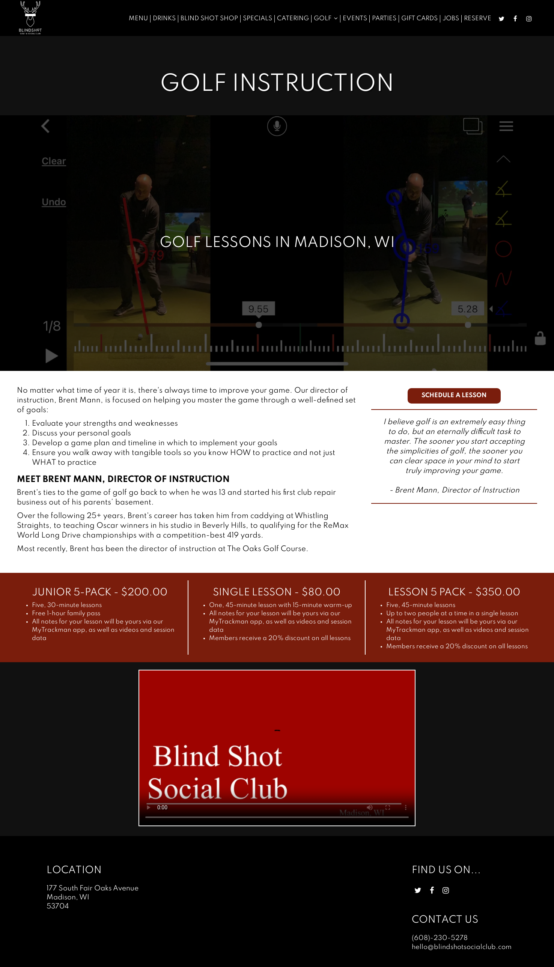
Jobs (450, 18)
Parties (383, 18)
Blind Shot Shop (208, 18)
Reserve (477, 18)
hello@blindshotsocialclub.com (461, 947)
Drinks (163, 18)
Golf (325, 18)
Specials (256, 18)
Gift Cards (418, 18)
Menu (137, 18)
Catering (292, 18)
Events (354, 18)
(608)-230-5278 (438, 938)
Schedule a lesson (454, 395)
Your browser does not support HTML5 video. (277, 748)
